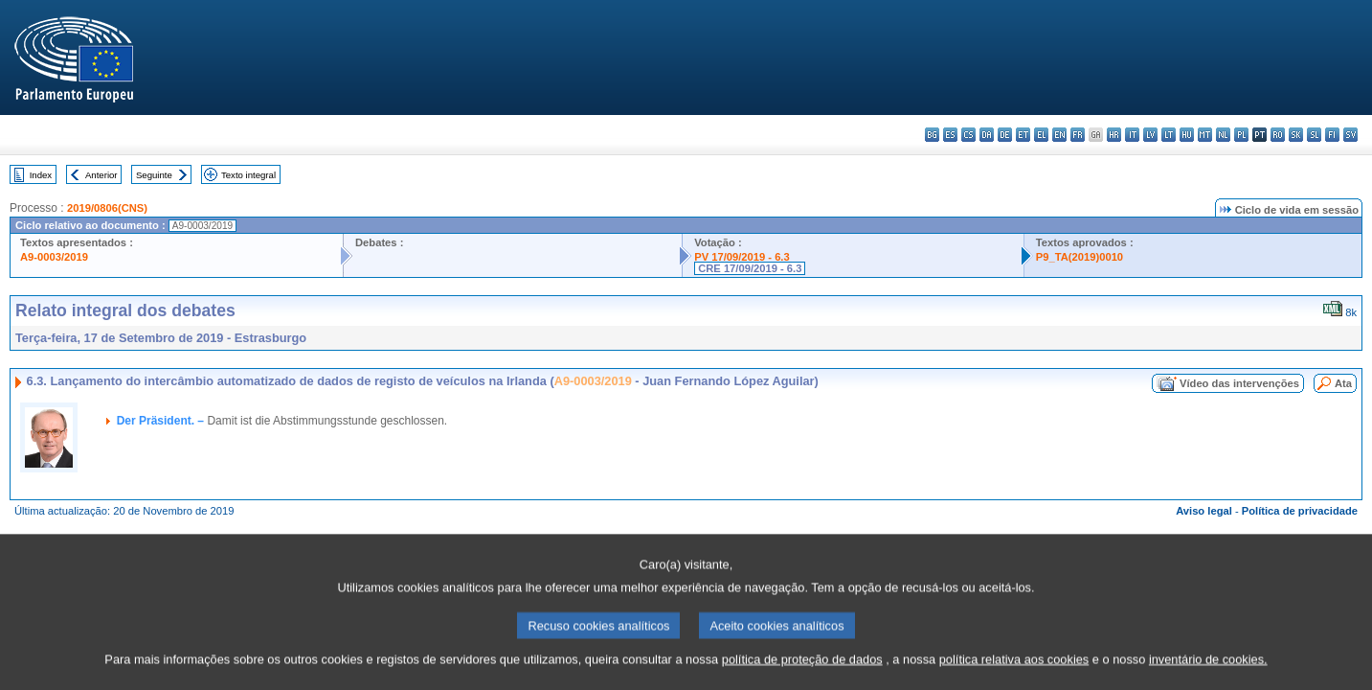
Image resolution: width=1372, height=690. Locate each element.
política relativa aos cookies (1014, 675)
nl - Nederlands (1223, 134)
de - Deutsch (1005, 134)
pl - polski (1241, 134)
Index (41, 175)
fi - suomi (1332, 134)
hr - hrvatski (1114, 134)
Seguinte (154, 175)
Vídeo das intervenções (1239, 383)
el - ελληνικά (1041, 134)
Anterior (101, 175)
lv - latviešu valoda (1150, 134)
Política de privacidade (1300, 511)
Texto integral (248, 175)
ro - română (1278, 134)
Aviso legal (1204, 511)
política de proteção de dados (802, 675)
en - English (1059, 134)
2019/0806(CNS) (107, 208)
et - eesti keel (1023, 134)
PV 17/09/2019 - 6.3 (742, 257)
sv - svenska (1350, 134)
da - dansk (986, 134)
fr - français (1077, 134)
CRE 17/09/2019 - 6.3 (749, 268)
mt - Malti (1205, 134)
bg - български (932, 134)
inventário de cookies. (1208, 675)
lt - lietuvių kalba (1168, 134)
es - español (950, 134)
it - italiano (1132, 134)
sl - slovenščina (1314, 134)
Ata (1343, 383)
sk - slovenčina (1296, 134)
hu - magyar (1187, 134)
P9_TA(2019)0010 (1079, 257)
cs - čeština (968, 134)
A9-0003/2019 (54, 257)
